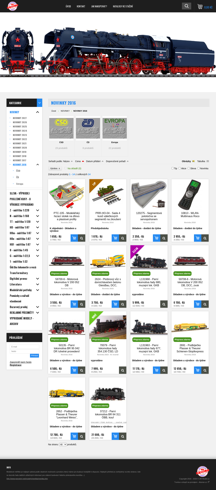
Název (66, 161)
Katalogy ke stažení (123, 6)
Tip (175, 168)
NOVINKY (65, 111)
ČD (88, 142)
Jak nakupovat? (99, 6)
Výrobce (55, 168)
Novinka (204, 168)
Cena (78, 161)
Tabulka (201, 161)
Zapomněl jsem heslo (20, 362)
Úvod (68, 6)
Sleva (193, 168)
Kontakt (81, 6)
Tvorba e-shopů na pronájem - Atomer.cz (191, 482)
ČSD (61, 142)
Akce (183, 168)
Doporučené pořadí (116, 161)
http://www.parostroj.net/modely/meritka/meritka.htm (27, 479)
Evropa (114, 142)
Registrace (16, 365)
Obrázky (186, 161)
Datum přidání (93, 161)
